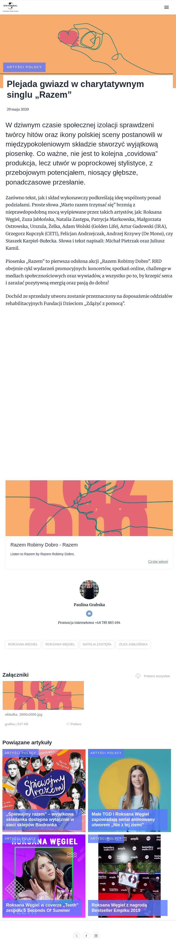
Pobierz (47, 716)
